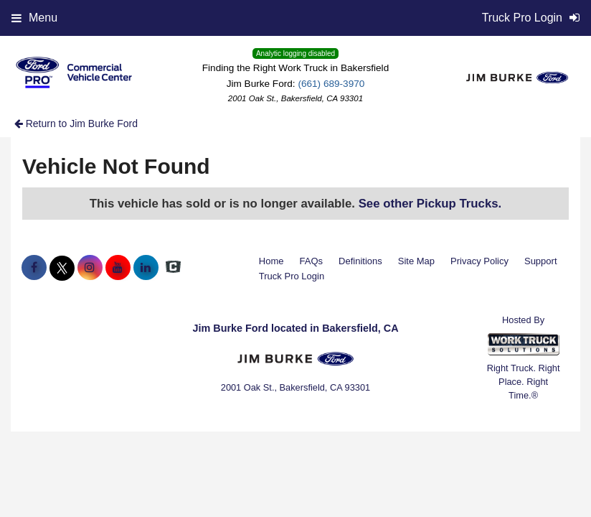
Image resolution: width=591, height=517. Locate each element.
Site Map (416, 261)
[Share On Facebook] (34, 268)
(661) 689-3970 (331, 83)
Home (271, 261)
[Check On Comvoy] (173, 268)
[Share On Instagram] (90, 268)
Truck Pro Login (291, 276)
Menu (34, 17)
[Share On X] (62, 268)
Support (540, 261)
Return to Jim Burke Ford (76, 123)
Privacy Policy (479, 261)
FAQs (311, 261)
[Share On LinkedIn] (146, 268)
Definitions (360, 261)
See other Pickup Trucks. (430, 203)
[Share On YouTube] (118, 268)
